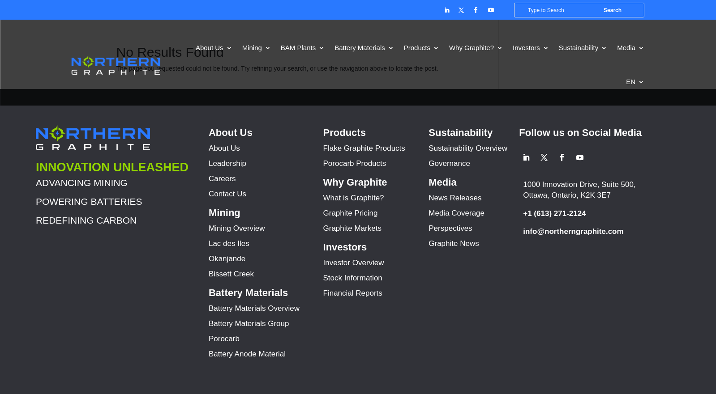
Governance (449, 163)
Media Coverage (456, 213)
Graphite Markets (352, 228)
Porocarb (224, 339)
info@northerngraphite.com (573, 231)
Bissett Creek (231, 274)
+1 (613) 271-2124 (554, 213)
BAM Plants (298, 47)
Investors (526, 47)
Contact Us (227, 194)
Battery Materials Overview (254, 308)
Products (417, 47)
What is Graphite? (353, 198)
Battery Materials (359, 47)
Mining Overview (237, 228)
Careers (222, 178)
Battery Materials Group (249, 323)
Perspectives (450, 228)
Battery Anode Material (247, 354)
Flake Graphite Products (364, 148)
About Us (209, 47)
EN (630, 81)
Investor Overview (353, 262)
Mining (252, 47)
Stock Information (352, 278)
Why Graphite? (471, 47)
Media (626, 47)
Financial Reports (352, 293)
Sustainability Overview (468, 148)
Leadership (227, 163)
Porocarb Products (354, 163)
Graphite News (454, 243)
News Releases (455, 198)
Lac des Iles (229, 243)
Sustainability (578, 47)
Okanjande (227, 258)
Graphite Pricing (350, 213)
